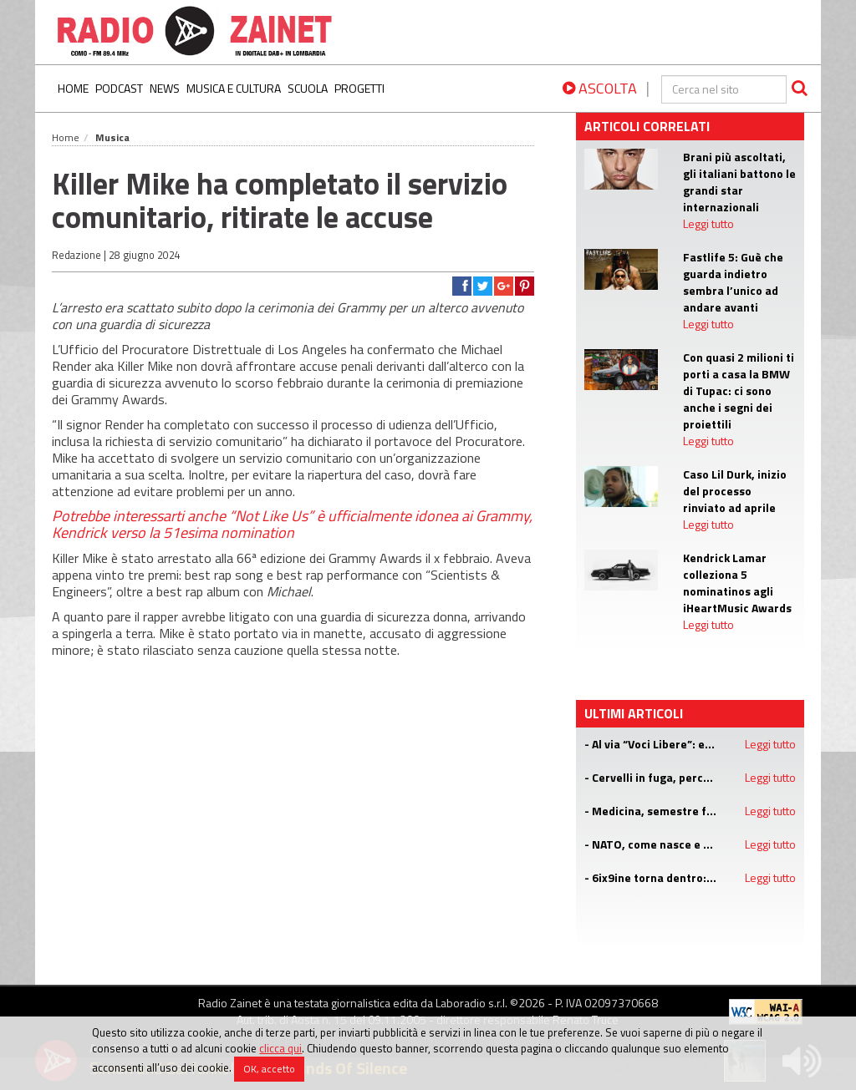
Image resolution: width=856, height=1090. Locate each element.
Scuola (308, 88)
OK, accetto (269, 1069)
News (165, 88)
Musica (112, 137)
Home (73, 88)
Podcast (119, 88)
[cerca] (724, 89)
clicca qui (280, 1048)
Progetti (359, 88)
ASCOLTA (600, 88)
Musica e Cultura (233, 88)
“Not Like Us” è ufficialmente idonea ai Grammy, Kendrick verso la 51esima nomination (292, 524)
